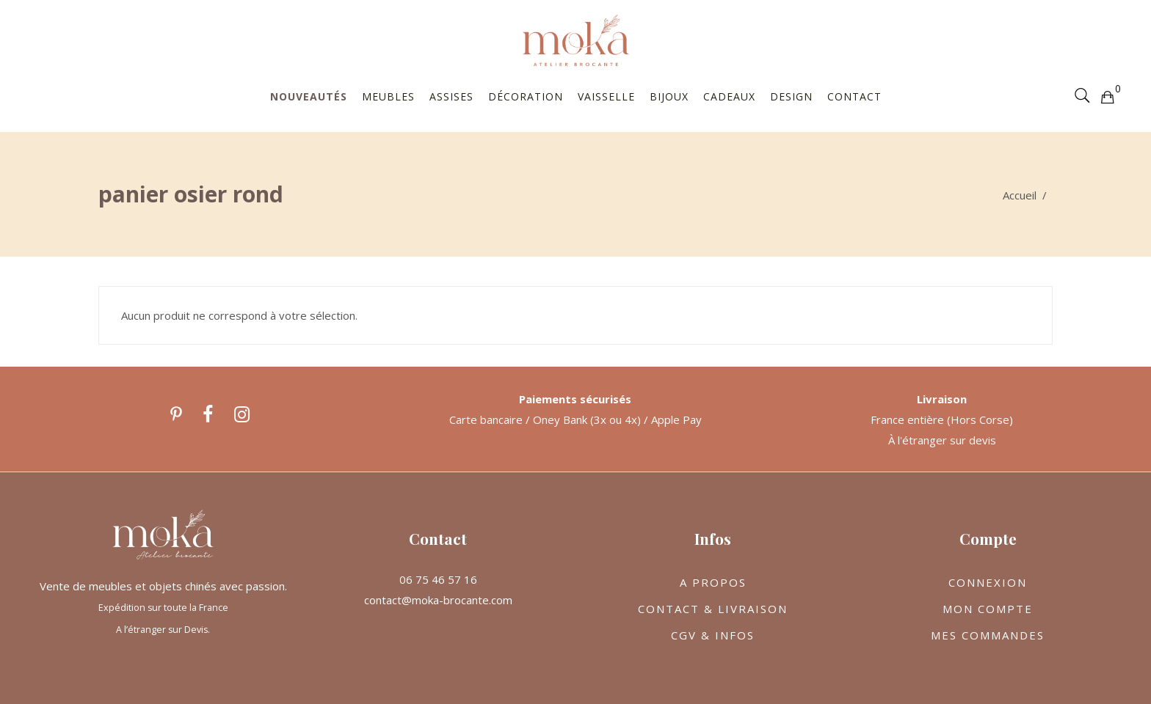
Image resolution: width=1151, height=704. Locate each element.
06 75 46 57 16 (438, 579)
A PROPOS (713, 582)
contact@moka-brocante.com (438, 600)
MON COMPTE (988, 608)
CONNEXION (987, 582)
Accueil (1019, 195)
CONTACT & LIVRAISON (713, 608)
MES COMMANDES (988, 635)
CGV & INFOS (713, 635)
